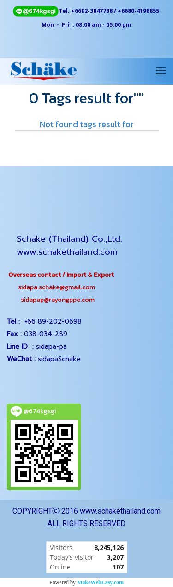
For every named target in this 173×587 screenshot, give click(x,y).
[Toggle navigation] (161, 71)
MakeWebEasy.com (100, 582)
